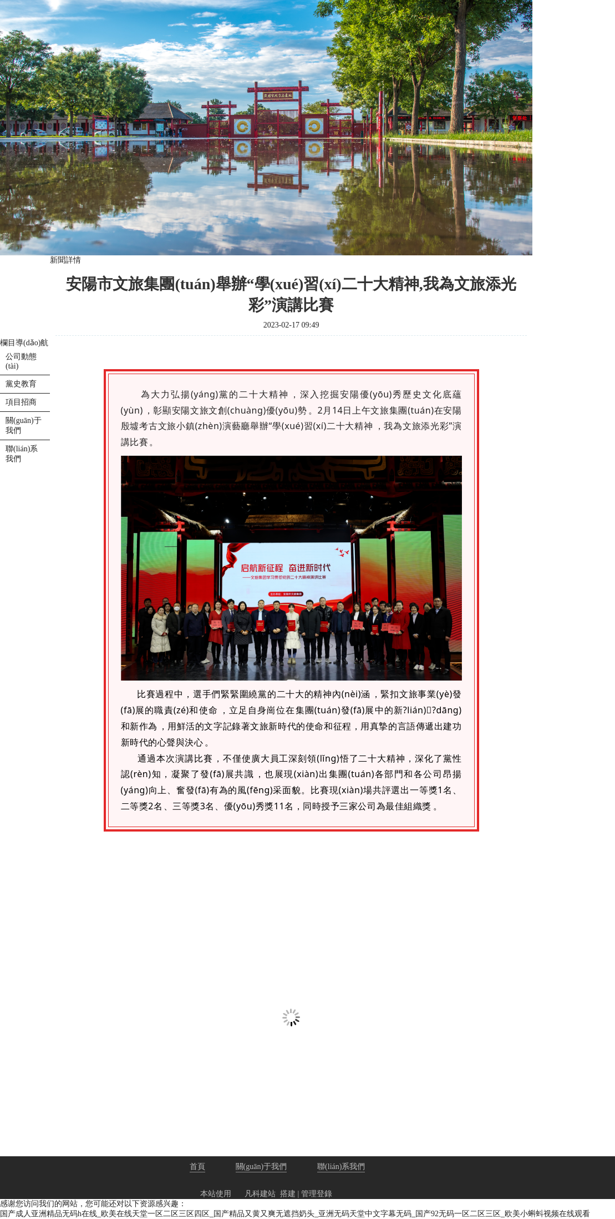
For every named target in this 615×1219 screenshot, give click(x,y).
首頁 (197, 1166)
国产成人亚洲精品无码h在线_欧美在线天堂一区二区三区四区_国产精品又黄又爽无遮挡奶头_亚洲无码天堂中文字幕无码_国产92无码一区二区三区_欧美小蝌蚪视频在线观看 (295, 1214)
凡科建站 (253, 1194)
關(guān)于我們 (261, 1166)
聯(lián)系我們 (341, 1166)
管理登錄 (316, 1194)
